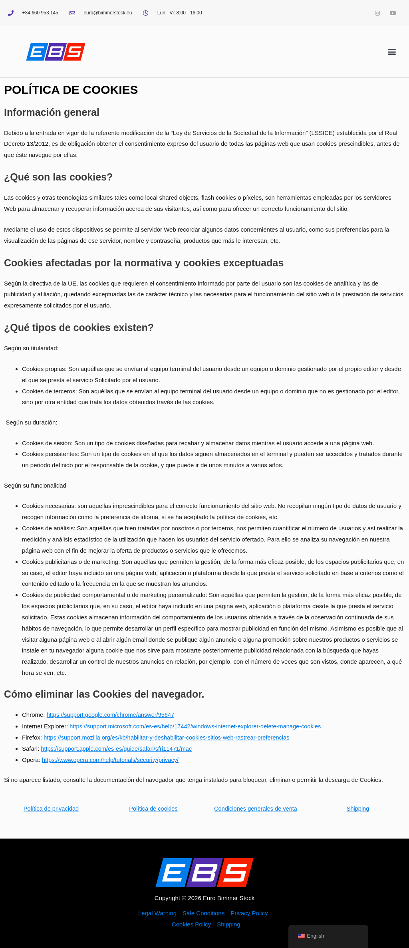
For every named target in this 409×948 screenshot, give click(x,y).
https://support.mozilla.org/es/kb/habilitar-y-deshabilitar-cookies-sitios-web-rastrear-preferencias (170, 737)
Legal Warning (157, 913)
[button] (391, 51)
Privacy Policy (249, 913)
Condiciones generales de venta (255, 808)
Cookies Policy (191, 924)
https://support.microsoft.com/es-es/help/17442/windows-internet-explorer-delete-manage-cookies (199, 725)
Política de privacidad (51, 808)
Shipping (357, 808)
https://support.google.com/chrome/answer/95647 (112, 714)
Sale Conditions (203, 913)
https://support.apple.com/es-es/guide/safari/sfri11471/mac (119, 748)
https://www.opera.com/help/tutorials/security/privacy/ (112, 759)
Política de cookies (153, 808)
